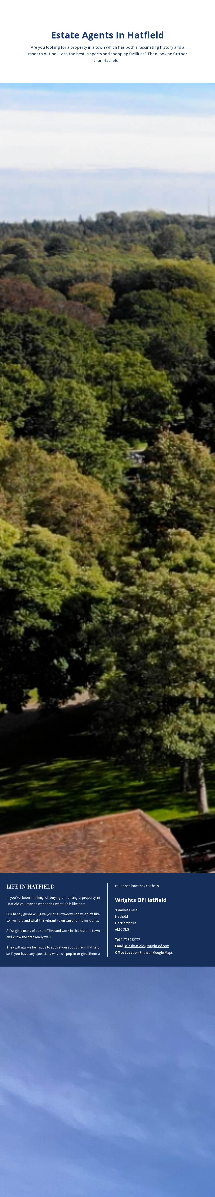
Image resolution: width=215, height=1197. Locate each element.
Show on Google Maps (156, 952)
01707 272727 (130, 939)
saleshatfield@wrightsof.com (146, 946)
